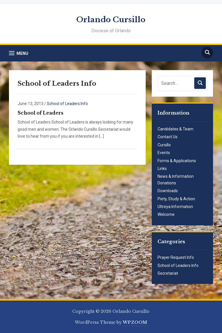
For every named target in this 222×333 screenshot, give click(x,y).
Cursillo (164, 145)
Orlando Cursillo (110, 19)
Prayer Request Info (176, 257)
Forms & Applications (177, 160)
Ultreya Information (175, 206)
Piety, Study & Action (176, 199)
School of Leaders (40, 113)
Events (164, 152)
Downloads (168, 190)
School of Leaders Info (67, 103)
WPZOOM (135, 322)
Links (162, 168)
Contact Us (167, 136)
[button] (18, 53)
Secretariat (168, 273)
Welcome (166, 214)
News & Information (176, 176)
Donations (167, 183)
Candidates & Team (175, 129)
